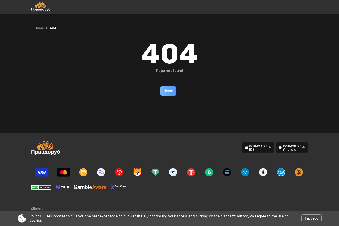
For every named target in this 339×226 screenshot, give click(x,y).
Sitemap (37, 209)
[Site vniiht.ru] (55, 7)
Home (39, 28)
